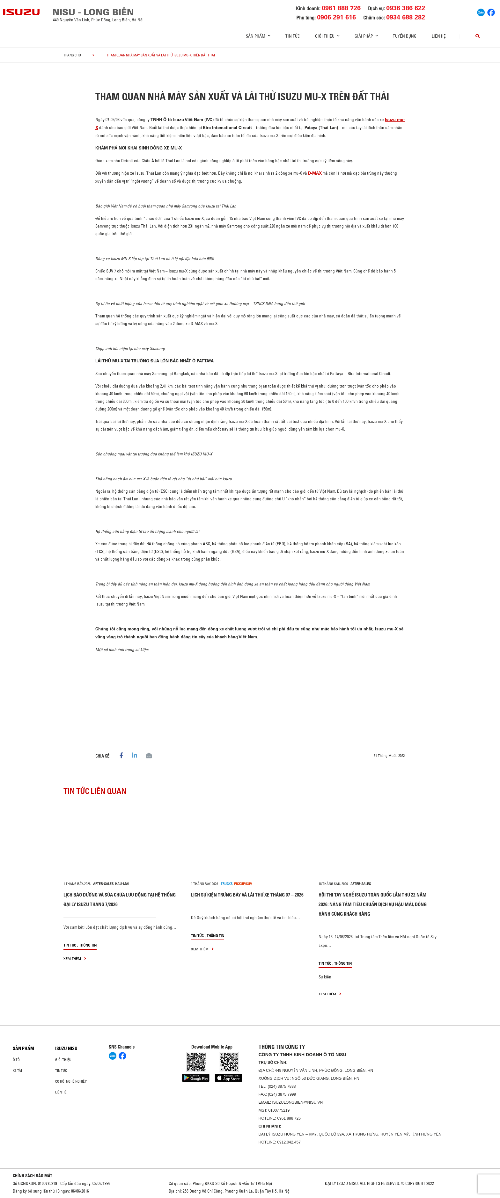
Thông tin (88, 945)
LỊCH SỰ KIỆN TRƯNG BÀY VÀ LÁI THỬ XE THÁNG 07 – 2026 (247, 895)
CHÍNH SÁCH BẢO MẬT (32, 1175)
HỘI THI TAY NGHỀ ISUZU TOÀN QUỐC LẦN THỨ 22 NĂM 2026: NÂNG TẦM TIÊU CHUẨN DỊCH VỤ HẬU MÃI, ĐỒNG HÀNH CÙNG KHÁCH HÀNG (373, 904)
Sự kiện (325, 976)
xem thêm (74, 958)
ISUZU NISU (66, 1048)
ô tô (16, 1059)
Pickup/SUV (243, 884)
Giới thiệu (63, 1059)
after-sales (103, 884)
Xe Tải (17, 1070)
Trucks (226, 884)
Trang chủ (72, 55)
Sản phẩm (23, 1048)
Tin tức (292, 36)
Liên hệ (439, 36)
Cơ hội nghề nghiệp (71, 1081)
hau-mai (122, 884)
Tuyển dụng (404, 36)
